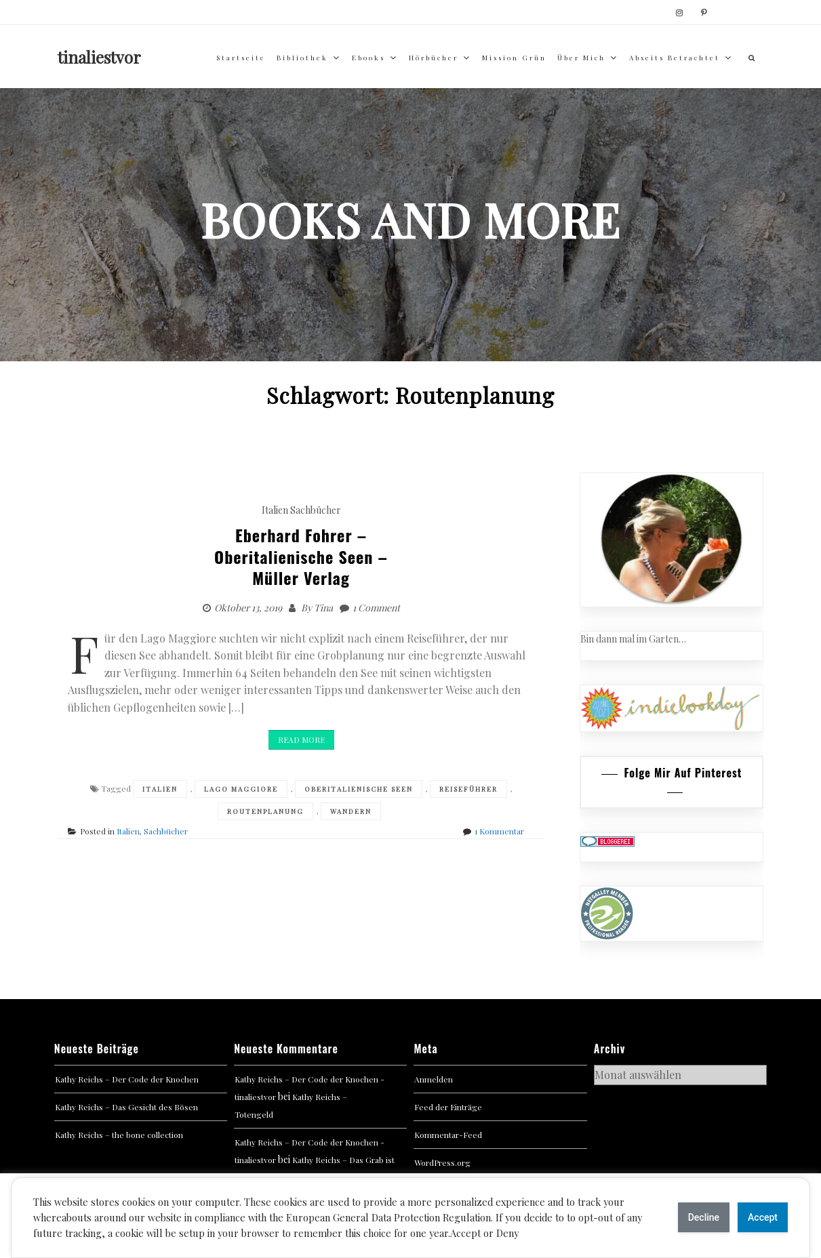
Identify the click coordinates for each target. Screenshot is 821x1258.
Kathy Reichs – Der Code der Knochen (127, 1079)
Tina (323, 607)
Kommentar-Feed (448, 1134)
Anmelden (433, 1079)
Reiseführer (468, 789)
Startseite (241, 57)
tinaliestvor (99, 57)
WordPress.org (442, 1162)
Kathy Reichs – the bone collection (119, 1134)
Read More (301, 739)
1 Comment (376, 607)
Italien (275, 510)
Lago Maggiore (241, 789)
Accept (763, 1217)
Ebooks (368, 57)
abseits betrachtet (674, 57)
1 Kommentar (499, 831)
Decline (703, 1217)
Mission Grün (514, 57)
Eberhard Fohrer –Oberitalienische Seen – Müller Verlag (301, 556)
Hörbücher (433, 57)
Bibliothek (302, 57)
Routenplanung (265, 811)
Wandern (351, 811)
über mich (581, 57)
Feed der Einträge (448, 1106)
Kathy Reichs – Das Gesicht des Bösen (126, 1106)
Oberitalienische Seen (358, 789)
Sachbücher (315, 510)
